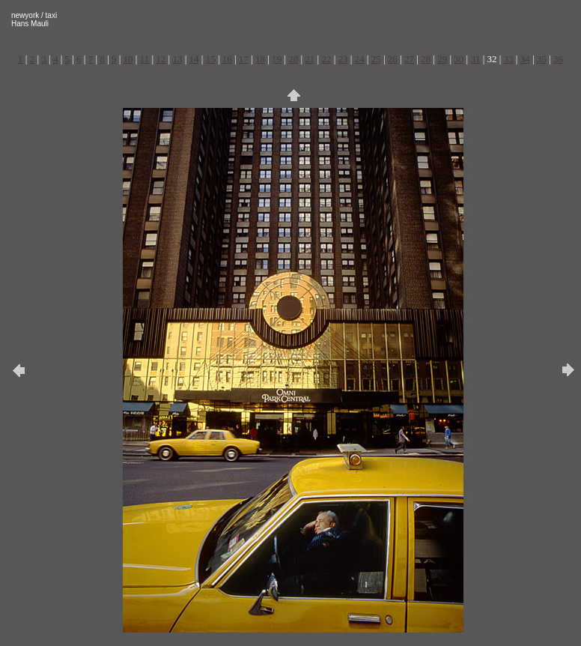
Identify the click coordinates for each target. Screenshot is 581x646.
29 (442, 58)
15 (211, 58)
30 (458, 58)
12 (160, 58)
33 (509, 58)
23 (343, 58)
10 (128, 58)
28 (426, 58)
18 (260, 58)
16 (227, 58)
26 (393, 58)
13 (177, 58)
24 (360, 58)
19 (277, 58)
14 (194, 58)
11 (145, 58)
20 (293, 58)
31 (475, 58)
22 (326, 58)
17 (244, 58)
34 (525, 58)
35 (542, 58)
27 (409, 58)
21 (309, 58)
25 (376, 58)
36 (558, 58)
